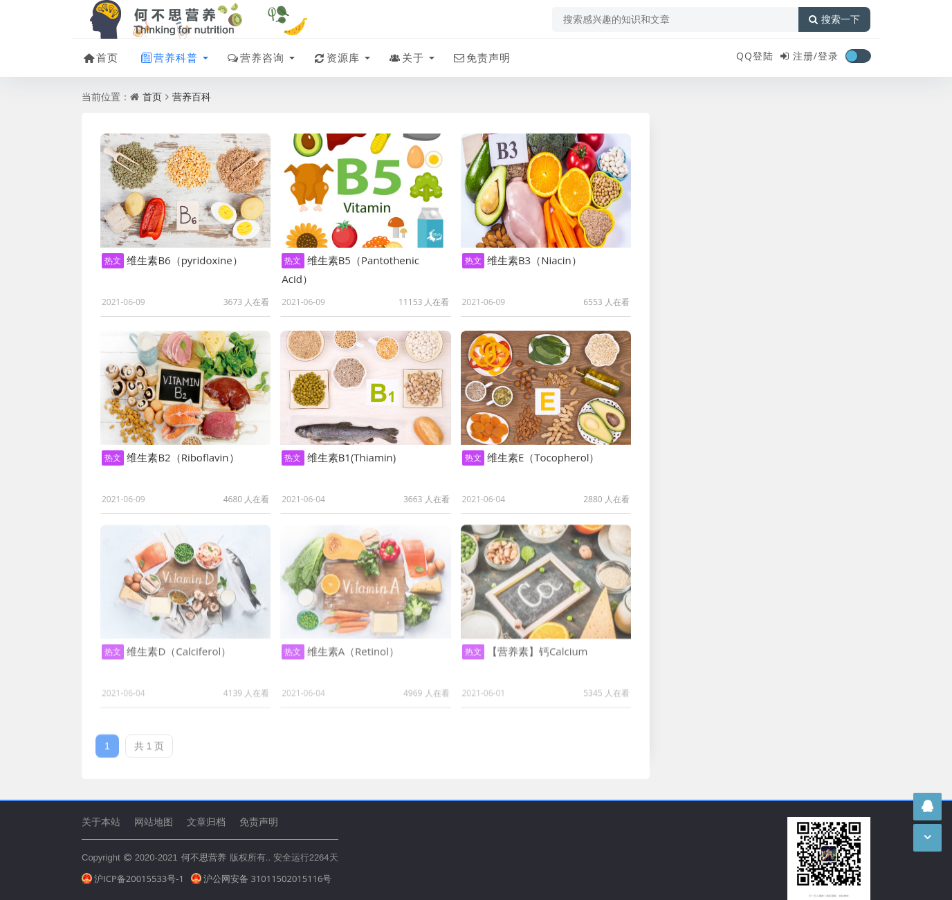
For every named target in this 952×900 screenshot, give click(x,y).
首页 (100, 57)
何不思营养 (203, 857)
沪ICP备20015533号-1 (133, 878)
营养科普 (168, 57)
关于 (405, 57)
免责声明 (481, 57)
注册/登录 (816, 55)
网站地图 (153, 821)
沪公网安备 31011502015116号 (261, 878)
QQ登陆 (755, 55)
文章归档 (206, 821)
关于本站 (101, 821)
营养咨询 (255, 57)
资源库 (336, 57)
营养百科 (191, 96)
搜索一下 (834, 19)
